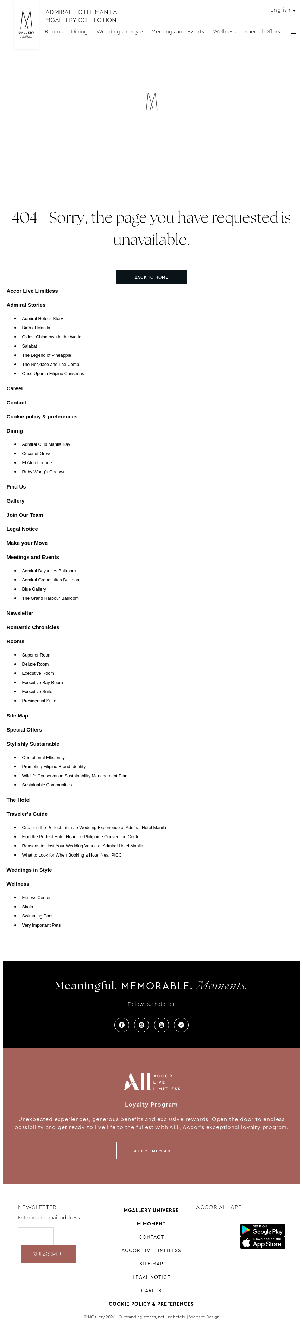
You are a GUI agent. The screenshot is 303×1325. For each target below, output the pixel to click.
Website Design (204, 1317)
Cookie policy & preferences (42, 416)
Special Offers (262, 31)
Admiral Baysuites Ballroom (49, 570)
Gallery (16, 501)
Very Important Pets (41, 925)
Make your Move (27, 543)
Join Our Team (25, 515)
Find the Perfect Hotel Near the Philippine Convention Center (81, 836)
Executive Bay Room (42, 682)
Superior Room (37, 655)
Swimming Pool (37, 916)
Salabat (29, 346)
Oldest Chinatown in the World (52, 337)
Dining (79, 31)
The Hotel (19, 800)
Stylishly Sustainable (33, 744)
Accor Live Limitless (32, 291)
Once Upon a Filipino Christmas (53, 373)
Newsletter (20, 613)
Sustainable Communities (47, 785)
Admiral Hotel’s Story (42, 318)
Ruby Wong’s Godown (44, 471)
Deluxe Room (35, 664)
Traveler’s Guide (27, 814)
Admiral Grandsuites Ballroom (51, 580)
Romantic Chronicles (33, 627)
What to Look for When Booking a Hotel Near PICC (72, 855)
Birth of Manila (36, 327)
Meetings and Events (177, 31)
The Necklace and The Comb (50, 364)
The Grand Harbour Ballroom (50, 598)
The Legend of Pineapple (46, 355)
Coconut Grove (37, 453)
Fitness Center (36, 897)
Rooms (54, 31)
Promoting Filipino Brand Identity (54, 766)
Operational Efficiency (43, 757)
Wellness (224, 31)
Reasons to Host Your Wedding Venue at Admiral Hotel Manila (82, 846)
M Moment (151, 1223)
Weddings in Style (119, 31)
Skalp (27, 906)
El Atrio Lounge (37, 462)
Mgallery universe (151, 1210)
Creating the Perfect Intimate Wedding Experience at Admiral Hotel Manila (94, 827)
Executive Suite (37, 691)
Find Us (16, 487)
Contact (16, 402)
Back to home (151, 277)
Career (15, 388)
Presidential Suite (39, 700)
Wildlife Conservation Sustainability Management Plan (74, 775)
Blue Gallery (34, 589)
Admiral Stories (26, 305)
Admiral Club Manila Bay (46, 444)
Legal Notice (22, 529)
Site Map (18, 716)
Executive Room (38, 673)
